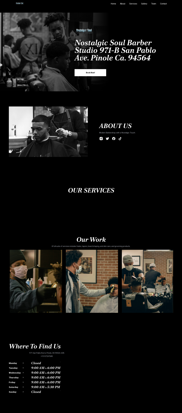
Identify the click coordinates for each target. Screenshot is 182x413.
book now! (90, 73)
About (122, 4)
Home (113, 4)
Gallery (144, 4)
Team (153, 4)
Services (133, 4)
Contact (163, 4)
